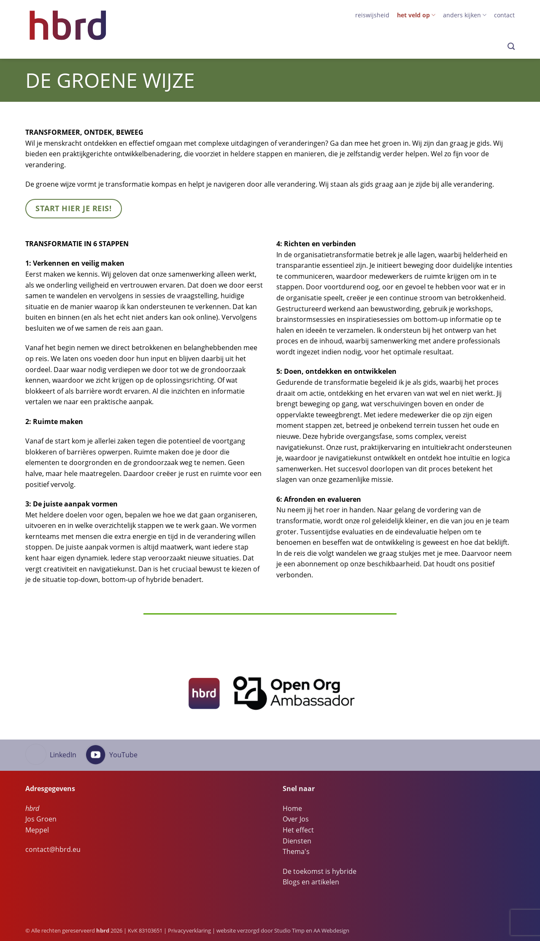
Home (292, 808)
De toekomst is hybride (319, 871)
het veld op (416, 15)
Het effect (298, 830)
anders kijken (464, 15)
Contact (504, 15)
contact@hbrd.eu (53, 849)
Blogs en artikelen (311, 882)
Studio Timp (289, 930)
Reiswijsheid (372, 15)
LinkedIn (63, 754)
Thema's (296, 851)
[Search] (511, 46)
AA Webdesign (331, 930)
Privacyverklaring (189, 930)
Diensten (297, 841)
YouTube (123, 754)
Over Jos (296, 819)
